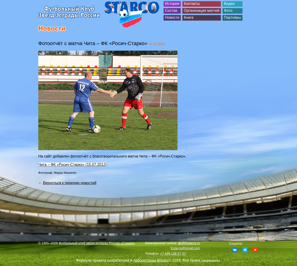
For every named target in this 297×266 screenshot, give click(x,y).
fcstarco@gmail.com (185, 248)
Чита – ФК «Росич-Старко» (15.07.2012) (72, 165)
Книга (188, 17)
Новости (172, 17)
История (172, 4)
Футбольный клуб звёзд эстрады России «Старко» (97, 243)
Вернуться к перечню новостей (69, 183)
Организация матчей (202, 10)
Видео (229, 4)
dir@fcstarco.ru (189, 243)
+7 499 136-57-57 (173, 253)
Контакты (192, 4)
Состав (171, 10)
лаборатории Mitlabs (151, 260)
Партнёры (232, 17)
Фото (228, 10)
